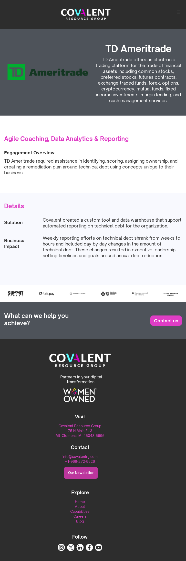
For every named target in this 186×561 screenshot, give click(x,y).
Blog (80, 521)
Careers (80, 516)
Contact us (166, 320)
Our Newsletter (80, 473)
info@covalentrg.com (80, 456)
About (80, 506)
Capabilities (80, 511)
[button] (178, 12)
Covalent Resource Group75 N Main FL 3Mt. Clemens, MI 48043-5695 (80, 431)
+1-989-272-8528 (80, 461)
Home (80, 502)
